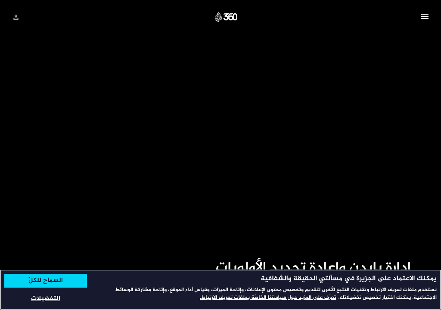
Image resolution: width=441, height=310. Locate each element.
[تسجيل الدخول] (16, 17)
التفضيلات (45, 298)
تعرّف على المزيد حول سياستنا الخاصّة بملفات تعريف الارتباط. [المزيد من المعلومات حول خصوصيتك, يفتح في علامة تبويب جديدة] (268, 298)
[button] (424, 17)
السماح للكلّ (45, 281)
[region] (220, 290)
